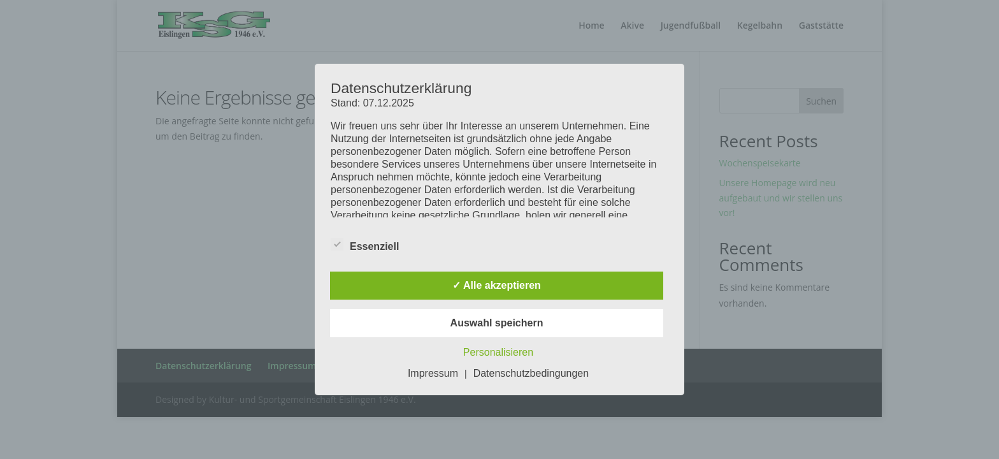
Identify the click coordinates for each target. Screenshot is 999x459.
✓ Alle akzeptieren (496, 285)
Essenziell (365, 245)
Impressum (433, 373)
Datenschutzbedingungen (531, 373)
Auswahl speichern (496, 322)
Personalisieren (498, 352)
